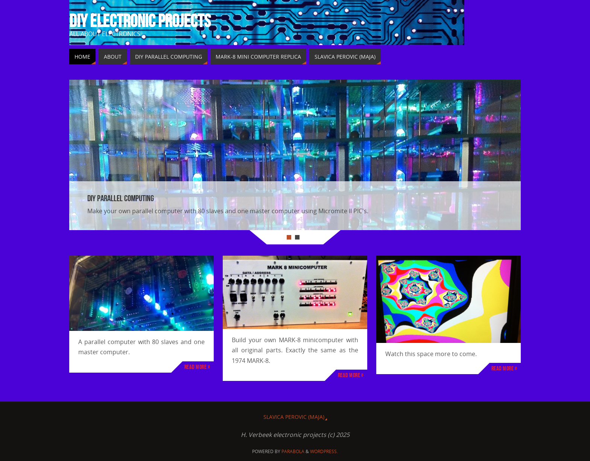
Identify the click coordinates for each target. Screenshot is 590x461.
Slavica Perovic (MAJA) (293, 416)
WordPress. (324, 451)
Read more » (197, 367)
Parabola (292, 451)
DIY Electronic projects (140, 21)
